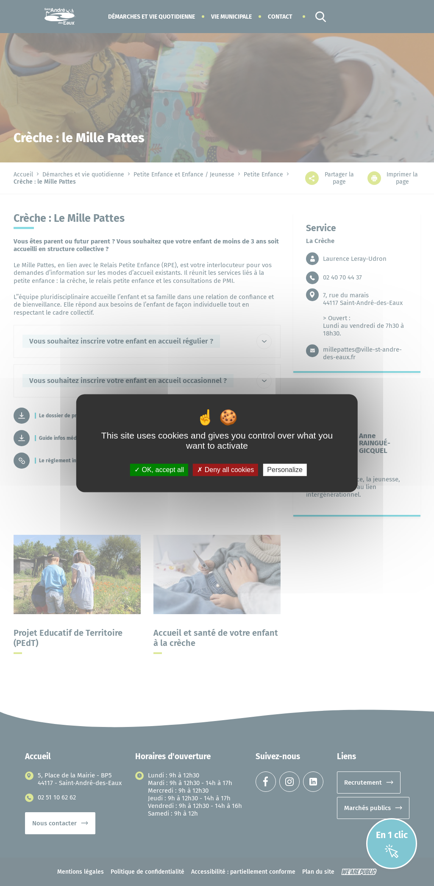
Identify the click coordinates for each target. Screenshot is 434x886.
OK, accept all (159, 469)
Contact (280, 16)
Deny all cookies (225, 469)
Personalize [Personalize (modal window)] (285, 469)
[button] (151, 16)
